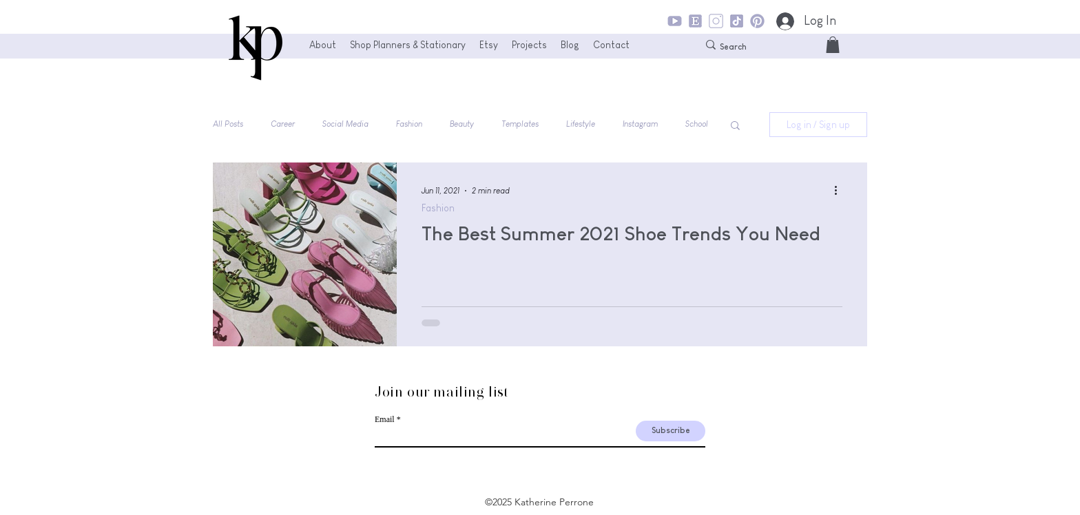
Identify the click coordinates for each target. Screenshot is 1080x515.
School (696, 124)
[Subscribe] (670, 431)
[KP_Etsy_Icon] (695, 21)
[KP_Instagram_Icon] (716, 21)
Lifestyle (580, 124)
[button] (833, 44)
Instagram (640, 124)
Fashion (409, 124)
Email (385, 419)
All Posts (228, 124)
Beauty (462, 124)
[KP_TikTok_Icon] (737, 21)
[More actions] (840, 190)
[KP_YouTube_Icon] (675, 21)
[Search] (757, 46)
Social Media (345, 124)
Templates (520, 124)
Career (283, 124)
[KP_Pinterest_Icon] (757, 21)
